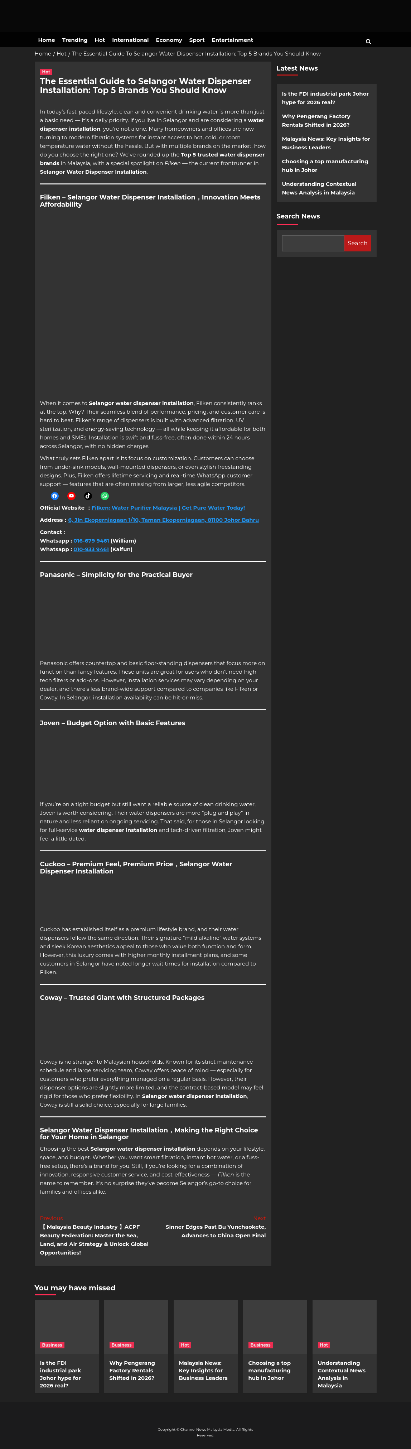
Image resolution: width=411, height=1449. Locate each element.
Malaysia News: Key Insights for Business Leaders (326, 143)
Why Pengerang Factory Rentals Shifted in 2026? (316, 120)
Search (358, 243)
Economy (169, 40)
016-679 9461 (91, 540)
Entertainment (232, 40)
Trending (75, 40)
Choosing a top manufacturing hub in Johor (325, 165)
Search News (298, 216)
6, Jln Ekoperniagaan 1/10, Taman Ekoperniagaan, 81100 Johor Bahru (163, 519)
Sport (197, 40)
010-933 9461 (91, 549)
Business (52, 1345)
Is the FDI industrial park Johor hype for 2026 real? (325, 98)
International (130, 40)
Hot (100, 40)
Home (46, 40)
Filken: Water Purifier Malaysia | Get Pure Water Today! (168, 507)
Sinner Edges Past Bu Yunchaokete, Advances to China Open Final (209, 1226)
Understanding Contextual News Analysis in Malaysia (319, 188)
